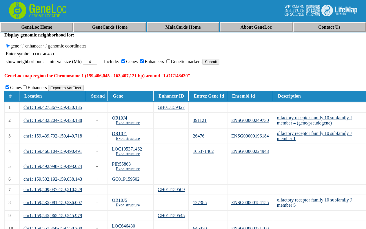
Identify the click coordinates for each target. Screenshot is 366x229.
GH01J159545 (171, 215)
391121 (199, 120)
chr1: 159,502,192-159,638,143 (52, 179)
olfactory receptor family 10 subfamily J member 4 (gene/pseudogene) (314, 120)
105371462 (203, 151)
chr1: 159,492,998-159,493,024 (52, 166)
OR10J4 (119, 118)
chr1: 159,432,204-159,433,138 (52, 120)
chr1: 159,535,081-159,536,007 (52, 202)
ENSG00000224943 (250, 151)
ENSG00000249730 (250, 120)
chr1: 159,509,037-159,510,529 (52, 189)
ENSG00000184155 (250, 202)
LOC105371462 (127, 148)
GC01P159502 (125, 179)
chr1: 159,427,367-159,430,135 (52, 107)
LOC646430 (123, 225)
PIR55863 (121, 164)
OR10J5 (119, 200)
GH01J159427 (171, 107)
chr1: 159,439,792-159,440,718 (52, 135)
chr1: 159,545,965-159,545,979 (52, 215)
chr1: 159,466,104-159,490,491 (52, 151)
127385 (200, 202)
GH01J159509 (171, 189)
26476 (198, 135)
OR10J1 (119, 133)
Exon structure (128, 123)
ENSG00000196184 (250, 135)
